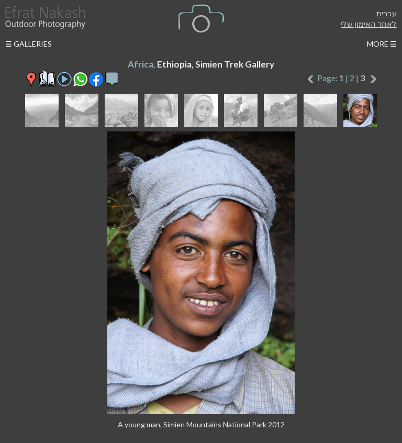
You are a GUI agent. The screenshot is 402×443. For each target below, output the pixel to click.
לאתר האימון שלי (369, 23)
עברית (386, 13)
